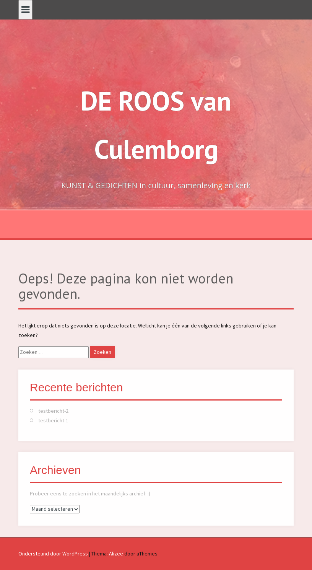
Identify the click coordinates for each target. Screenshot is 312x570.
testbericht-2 (53, 410)
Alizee (116, 553)
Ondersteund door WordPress (53, 553)
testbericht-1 (53, 420)
